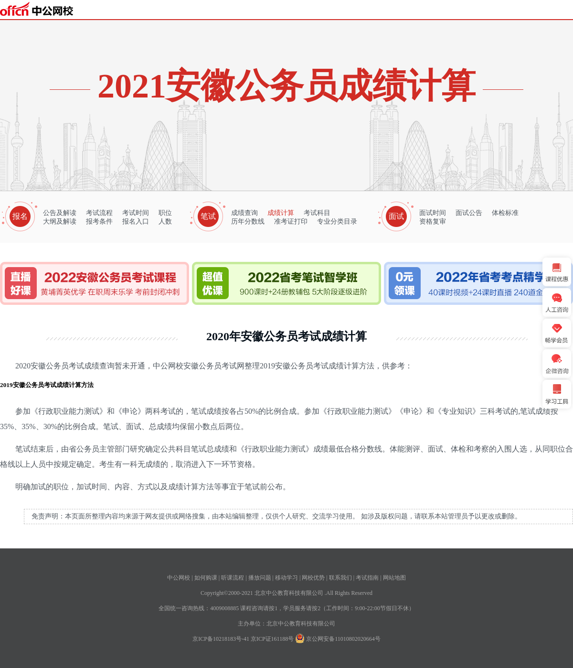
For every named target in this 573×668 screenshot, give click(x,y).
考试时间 (135, 212)
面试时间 (432, 212)
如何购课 (205, 577)
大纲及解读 (59, 221)
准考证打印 (291, 221)
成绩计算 (280, 212)
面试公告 (469, 212)
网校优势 (313, 577)
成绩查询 (244, 212)
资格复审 (432, 221)
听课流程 (232, 577)
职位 (165, 212)
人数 (165, 221)
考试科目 (317, 212)
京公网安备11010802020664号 (343, 639)
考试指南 (367, 577)
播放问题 (259, 577)
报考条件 (99, 221)
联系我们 (340, 577)
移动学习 (286, 577)
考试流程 (99, 212)
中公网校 (178, 577)
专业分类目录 (337, 221)
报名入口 (135, 221)
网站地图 (394, 577)
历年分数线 (248, 221)
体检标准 (505, 212)
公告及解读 (59, 212)
